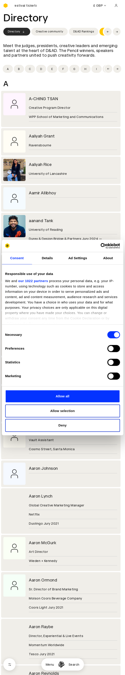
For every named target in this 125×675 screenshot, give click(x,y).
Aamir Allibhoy (42, 193)
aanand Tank (41, 220)
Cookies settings (22, 654)
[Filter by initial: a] (7, 68)
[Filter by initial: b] (18, 68)
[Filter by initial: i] (96, 68)
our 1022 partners (33, 281)
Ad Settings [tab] (77, 258)
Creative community (49, 31)
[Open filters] (9, 664)
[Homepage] (61, 664)
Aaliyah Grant (42, 136)
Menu (50, 664)
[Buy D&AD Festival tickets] (25, 5)
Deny (62, 425)
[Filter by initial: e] (52, 68)
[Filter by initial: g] (74, 68)
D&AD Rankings (83, 31)
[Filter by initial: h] (85, 68)
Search (74, 664)
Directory (17, 32)
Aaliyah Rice (40, 164)
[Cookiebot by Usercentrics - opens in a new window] (100, 246)
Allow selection (62, 411)
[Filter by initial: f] (63, 68)
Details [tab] (47, 258)
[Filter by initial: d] (41, 68)
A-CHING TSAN (43, 98)
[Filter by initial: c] (30, 68)
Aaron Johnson (43, 468)
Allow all (62, 396)
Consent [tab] (17, 258)
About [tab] (108, 258)
